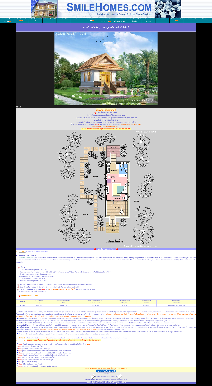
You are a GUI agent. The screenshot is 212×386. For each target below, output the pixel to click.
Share (18, 106)
